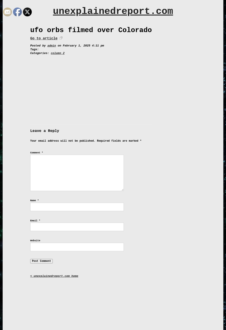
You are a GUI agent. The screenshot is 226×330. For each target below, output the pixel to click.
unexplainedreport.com (113, 11)
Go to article (43, 39)
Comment (36, 152)
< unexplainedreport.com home (54, 276)
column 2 (57, 53)
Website (35, 240)
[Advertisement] (113, 88)
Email (35, 220)
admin (51, 45)
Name (34, 200)
